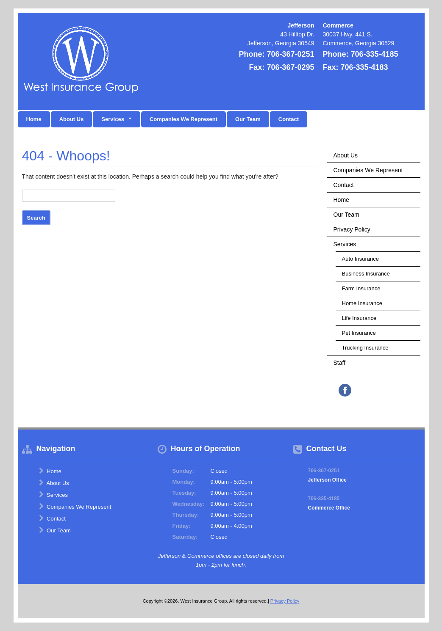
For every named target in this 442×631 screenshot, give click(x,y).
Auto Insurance (360, 259)
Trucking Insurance (365, 347)
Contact (288, 119)
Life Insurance (359, 318)
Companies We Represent (183, 119)
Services (345, 244)
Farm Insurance (361, 288)
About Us (71, 119)
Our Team (248, 119)
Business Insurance (366, 273)
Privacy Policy (352, 229)
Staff (340, 362)
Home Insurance (362, 303)
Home (34, 119)
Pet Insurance (359, 333)
